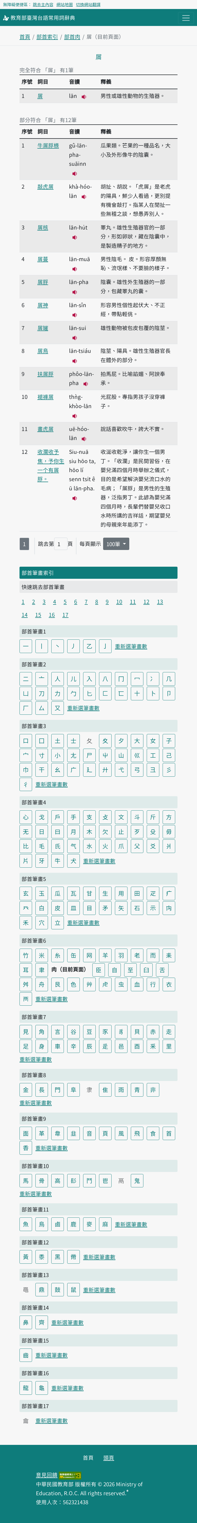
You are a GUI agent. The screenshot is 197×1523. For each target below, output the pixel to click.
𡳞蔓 (42, 259)
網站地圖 (64, 4)
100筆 (114, 544)
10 (119, 601)
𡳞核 (42, 227)
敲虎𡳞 (45, 186)
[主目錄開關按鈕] (186, 18)
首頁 (24, 36)
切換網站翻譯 (88, 4)
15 (38, 614)
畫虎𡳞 (45, 429)
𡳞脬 (42, 282)
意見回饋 (46, 1475)
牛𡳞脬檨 (48, 145)
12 (146, 601)
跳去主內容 (43, 4)
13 (160, 601)
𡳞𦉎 (42, 328)
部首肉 (72, 36)
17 (65, 614)
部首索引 (47, 36)
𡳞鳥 (42, 350)
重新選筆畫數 (131, 646)
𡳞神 (42, 305)
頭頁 (108, 1457)
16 (52, 614)
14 (25, 614)
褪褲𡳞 (45, 396)
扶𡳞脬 (45, 374)
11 (133, 601)
